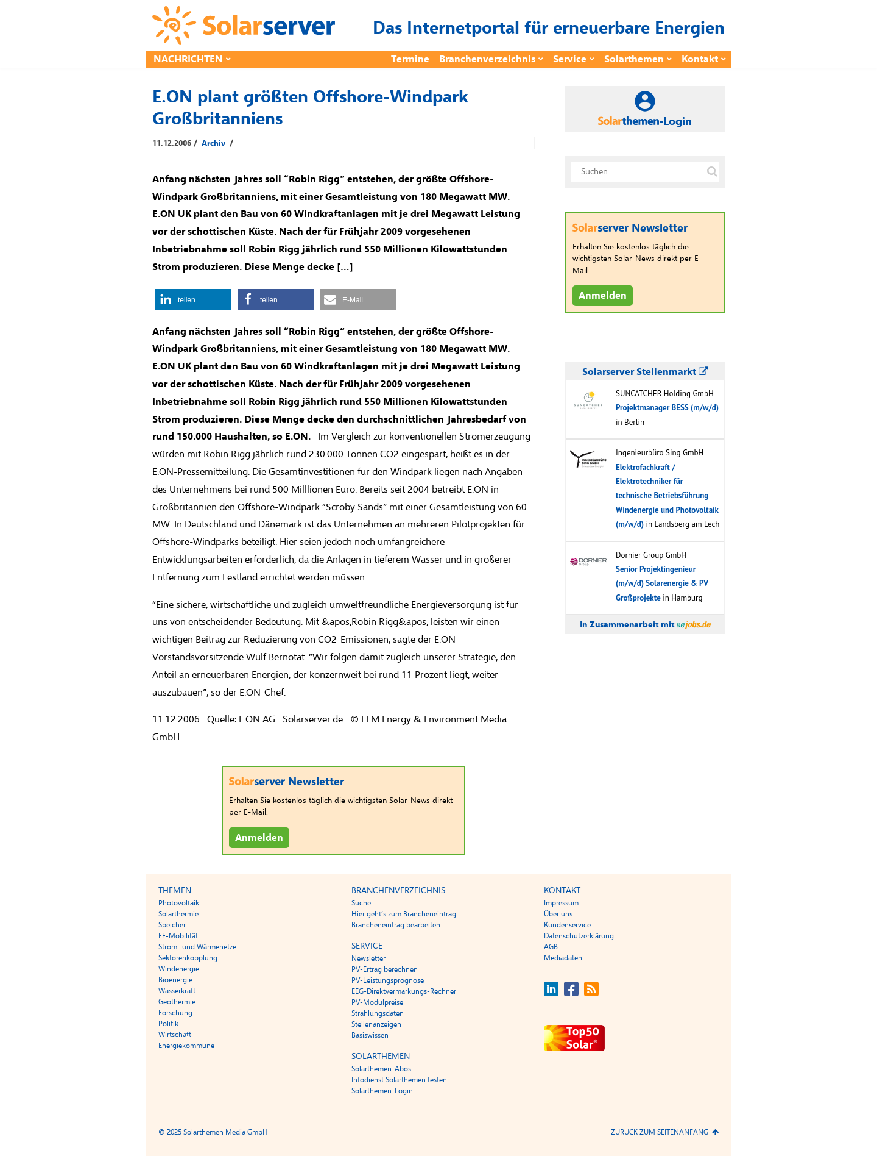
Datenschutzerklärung (579, 936)
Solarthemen (634, 59)
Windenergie (178, 969)
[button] (193, 299)
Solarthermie (178, 914)
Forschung (175, 1013)
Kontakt (700, 59)
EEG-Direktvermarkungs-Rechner (403, 991)
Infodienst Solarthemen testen (399, 1080)
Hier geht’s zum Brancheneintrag (403, 914)
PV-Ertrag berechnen (384, 969)
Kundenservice (567, 925)
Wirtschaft (174, 1035)
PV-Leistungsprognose (387, 980)
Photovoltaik (178, 903)
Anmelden (259, 837)
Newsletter (368, 958)
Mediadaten (563, 958)
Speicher (172, 925)
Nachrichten (188, 59)
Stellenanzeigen (376, 1024)
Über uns (558, 914)
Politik (168, 1024)
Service (569, 59)
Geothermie (176, 1002)
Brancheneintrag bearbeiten (395, 925)
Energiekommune (186, 1046)
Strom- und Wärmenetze (197, 947)
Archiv (213, 143)
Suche (361, 903)
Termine (410, 59)
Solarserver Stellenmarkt (645, 372)
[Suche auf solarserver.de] (712, 172)
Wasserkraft (176, 991)
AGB (551, 947)
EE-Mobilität (178, 936)
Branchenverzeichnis (487, 59)
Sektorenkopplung (187, 958)
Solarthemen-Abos (381, 1069)
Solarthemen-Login (382, 1091)
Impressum (561, 903)
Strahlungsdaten (377, 1013)
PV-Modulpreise (377, 1002)
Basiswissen (370, 1035)
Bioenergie (175, 980)
